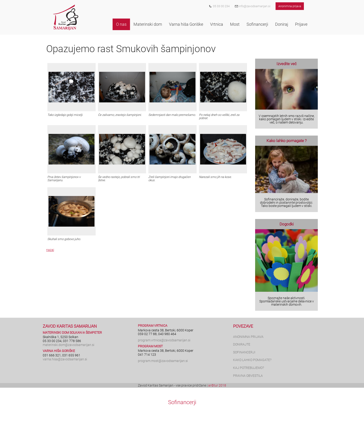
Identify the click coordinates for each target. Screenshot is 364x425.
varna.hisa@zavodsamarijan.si (65, 359)
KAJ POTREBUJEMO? (248, 368)
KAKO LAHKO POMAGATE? (252, 360)
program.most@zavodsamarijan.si (163, 361)
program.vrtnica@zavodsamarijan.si (164, 340)
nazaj (50, 250)
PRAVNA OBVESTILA (248, 375)
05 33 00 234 (221, 6)
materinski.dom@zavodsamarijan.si (68, 345)
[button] (121, 24)
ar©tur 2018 (217, 385)
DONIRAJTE (241, 344)
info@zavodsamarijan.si (252, 6)
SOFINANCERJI (244, 352)
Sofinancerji (182, 402)
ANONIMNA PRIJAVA (248, 337)
